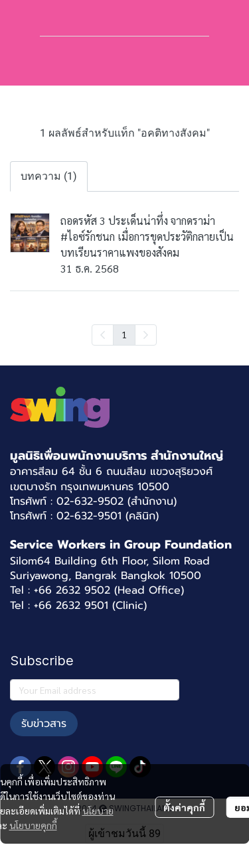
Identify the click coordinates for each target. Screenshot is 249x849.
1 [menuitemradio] (124, 334)
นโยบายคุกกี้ (33, 825)
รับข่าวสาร (43, 724)
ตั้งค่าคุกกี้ (184, 807)
